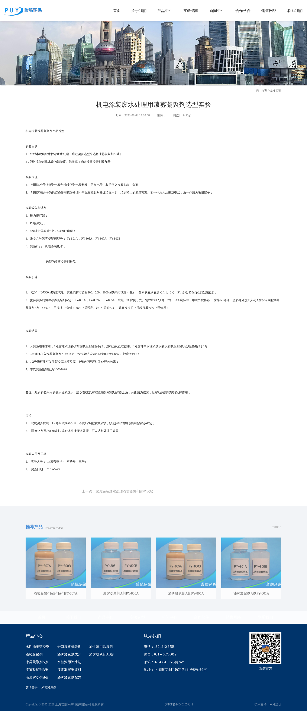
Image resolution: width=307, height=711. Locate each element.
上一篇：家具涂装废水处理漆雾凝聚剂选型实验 (118, 496)
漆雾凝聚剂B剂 (37, 669)
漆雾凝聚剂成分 (69, 654)
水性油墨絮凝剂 (37, 646)
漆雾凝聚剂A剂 (37, 662)
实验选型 (137, 617)
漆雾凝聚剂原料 (69, 669)
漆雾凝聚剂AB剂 (101, 654)
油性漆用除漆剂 (101, 646)
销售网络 (233, 617)
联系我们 (265, 617)
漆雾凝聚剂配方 (69, 677)
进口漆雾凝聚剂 (69, 646)
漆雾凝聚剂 (34, 654)
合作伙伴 (201, 617)
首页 (264, 90)
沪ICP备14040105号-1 (179, 704)
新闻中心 (169, 617)
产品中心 (105, 617)
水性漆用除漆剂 (69, 662)
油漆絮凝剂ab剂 (37, 677)
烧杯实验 (275, 90)
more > (276, 532)
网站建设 (275, 704)
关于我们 (73, 617)
